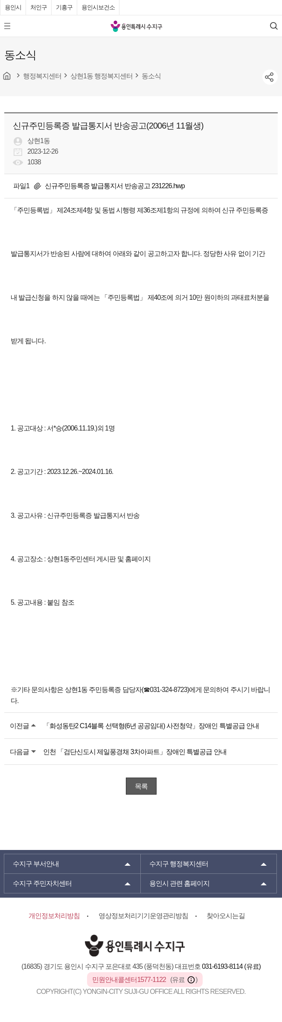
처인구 (38, 7)
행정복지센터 (178, 863)
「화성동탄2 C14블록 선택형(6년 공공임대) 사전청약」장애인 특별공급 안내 (151, 725)
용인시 (13, 7)
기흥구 (64, 7)
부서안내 (36, 863)
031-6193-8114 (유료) (231, 966)
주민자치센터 (42, 883)
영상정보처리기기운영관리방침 (143, 915)
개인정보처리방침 (54, 915)
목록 (141, 786)
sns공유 (270, 77)
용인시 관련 (179, 883)
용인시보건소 (98, 7)
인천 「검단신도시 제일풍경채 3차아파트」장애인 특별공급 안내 (135, 751)
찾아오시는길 (225, 915)
